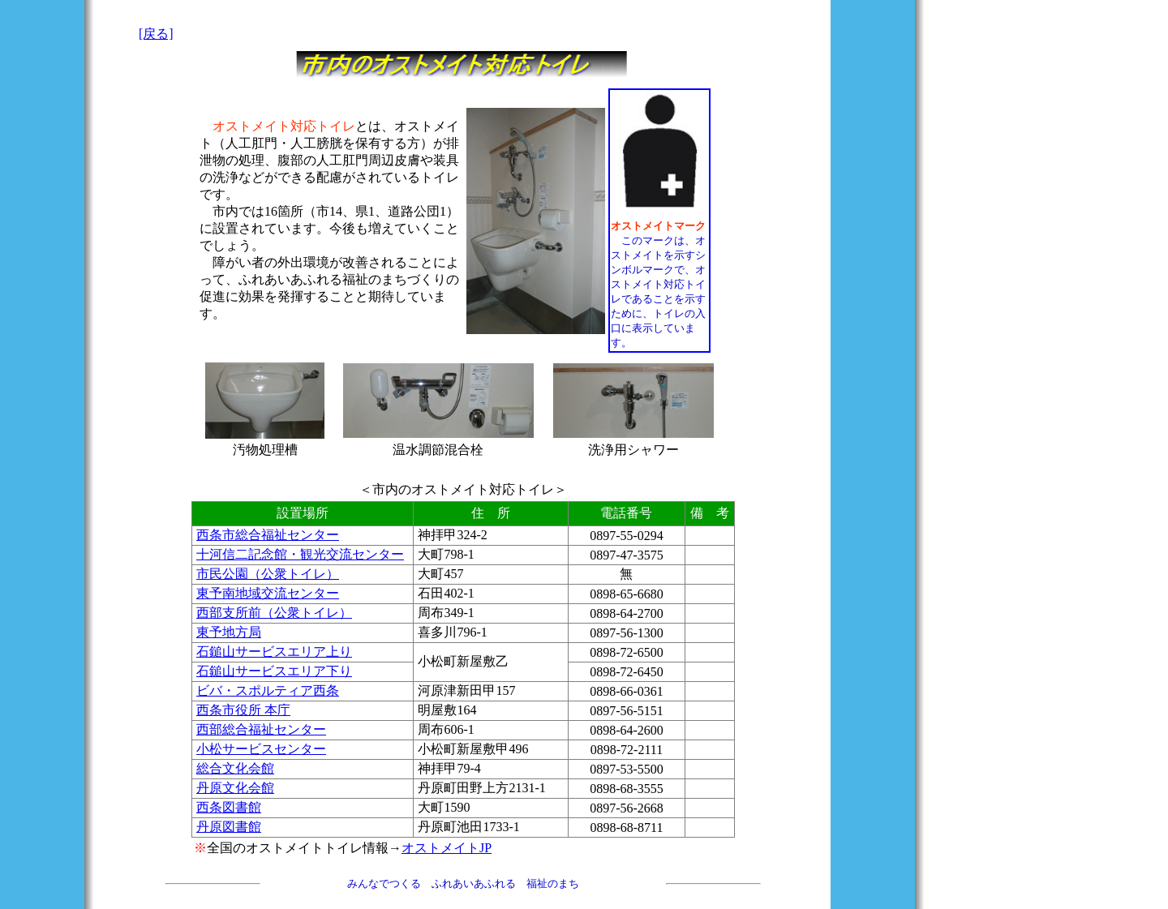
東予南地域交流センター (267, 593)
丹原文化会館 (235, 788)
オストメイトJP (447, 848)
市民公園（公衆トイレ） (267, 574)
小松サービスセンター (261, 749)
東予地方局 (228, 632)
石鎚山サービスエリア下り (274, 671)
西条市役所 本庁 (243, 710)
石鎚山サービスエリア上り (274, 651)
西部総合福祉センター (261, 729)
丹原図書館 (228, 827)
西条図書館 (228, 807)
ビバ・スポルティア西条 (267, 690)
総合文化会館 (235, 768)
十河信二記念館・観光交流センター (300, 554)
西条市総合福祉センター (267, 535)
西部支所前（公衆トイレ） (274, 613)
